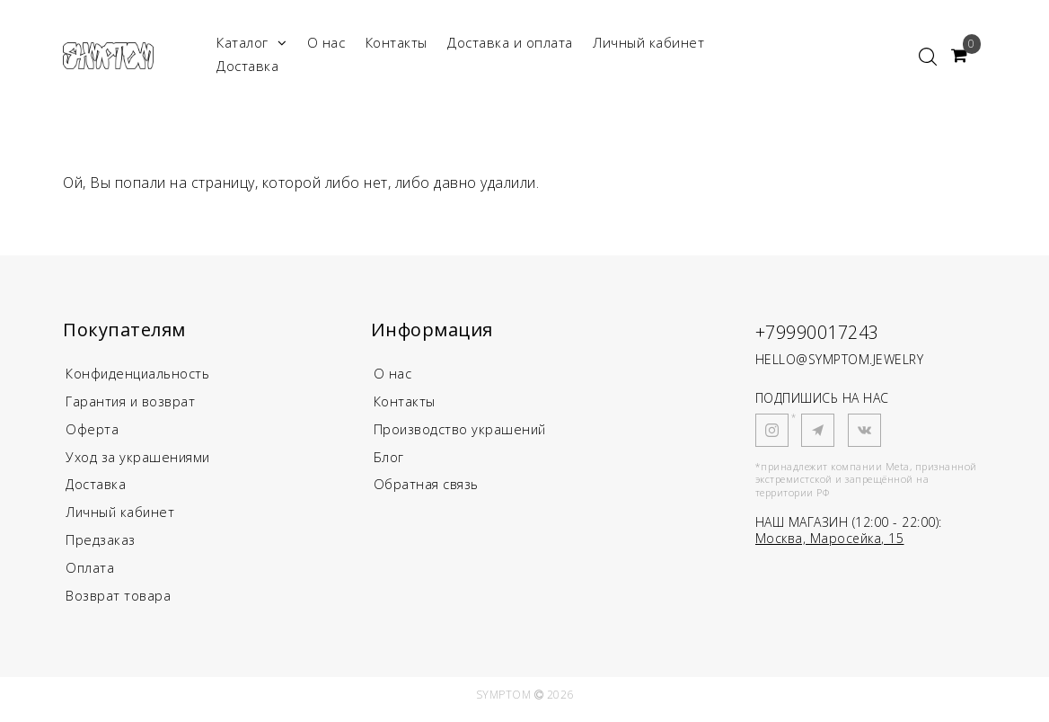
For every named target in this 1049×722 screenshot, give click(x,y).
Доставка (247, 66)
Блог (389, 460)
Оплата (90, 575)
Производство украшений (462, 432)
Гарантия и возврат (132, 403)
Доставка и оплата (510, 42)
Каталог (251, 42)
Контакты (397, 42)
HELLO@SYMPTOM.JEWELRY (839, 359)
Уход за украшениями (139, 460)
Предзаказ (101, 547)
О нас (326, 42)
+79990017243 (828, 330)
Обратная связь (428, 489)
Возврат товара (119, 604)
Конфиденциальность (140, 374)
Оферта (92, 432)
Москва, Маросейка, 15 (829, 538)
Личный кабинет (648, 42)
